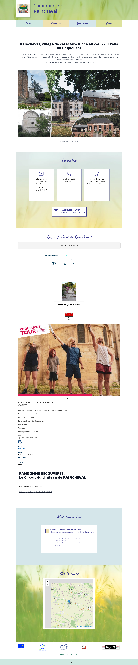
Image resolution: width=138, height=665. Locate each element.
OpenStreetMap (88, 626)
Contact (29, 23)
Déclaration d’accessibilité (69, 654)
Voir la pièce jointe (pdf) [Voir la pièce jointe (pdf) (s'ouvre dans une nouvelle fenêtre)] (29, 438)
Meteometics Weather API (84, 268)
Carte (109, 23)
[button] (69, 294)
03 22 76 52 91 (69, 181)
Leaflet (79, 626)
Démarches (82, 23)
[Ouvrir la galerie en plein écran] (70, 398)
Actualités (56, 23)
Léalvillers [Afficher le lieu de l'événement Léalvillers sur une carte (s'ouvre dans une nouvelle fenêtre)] (21, 449)
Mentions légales (69, 662)
